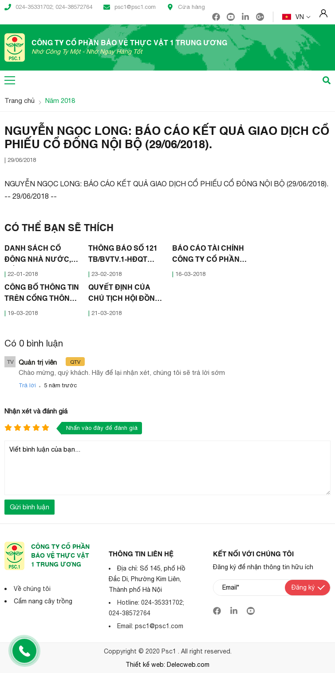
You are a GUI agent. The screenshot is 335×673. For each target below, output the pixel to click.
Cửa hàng (186, 7)
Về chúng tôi (32, 588)
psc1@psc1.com (129, 7)
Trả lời (27, 385)
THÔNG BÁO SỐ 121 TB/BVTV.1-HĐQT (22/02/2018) (123, 255)
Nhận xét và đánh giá (35, 411)
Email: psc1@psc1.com (150, 626)
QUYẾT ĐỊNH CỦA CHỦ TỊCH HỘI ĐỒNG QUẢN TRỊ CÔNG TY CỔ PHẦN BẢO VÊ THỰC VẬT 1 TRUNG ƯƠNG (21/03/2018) (124, 294)
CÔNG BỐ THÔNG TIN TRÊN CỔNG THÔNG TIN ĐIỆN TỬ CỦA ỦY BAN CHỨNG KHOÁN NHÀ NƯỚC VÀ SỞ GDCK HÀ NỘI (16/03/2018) (41, 294)
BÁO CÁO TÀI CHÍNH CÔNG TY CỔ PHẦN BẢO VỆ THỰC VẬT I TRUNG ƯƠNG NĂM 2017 (208, 255)
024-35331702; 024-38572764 (48, 7)
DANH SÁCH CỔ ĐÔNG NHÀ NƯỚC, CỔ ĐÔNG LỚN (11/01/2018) (37, 255)
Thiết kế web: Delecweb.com (167, 664)
